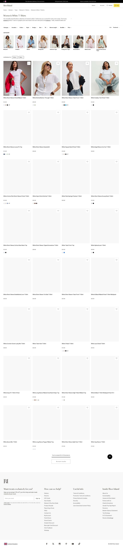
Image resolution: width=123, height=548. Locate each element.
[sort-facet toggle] (114, 27)
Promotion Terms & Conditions (81, 495)
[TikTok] (79, 544)
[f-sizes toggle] (41, 27)
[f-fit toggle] (46, 27)
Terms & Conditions (78, 493)
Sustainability (106, 495)
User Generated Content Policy (82, 505)
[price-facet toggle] (70, 27)
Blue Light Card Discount (51, 525)
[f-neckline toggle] (63, 27)
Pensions (105, 508)
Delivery (46, 493)
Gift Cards (47, 498)
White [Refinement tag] (21, 57)
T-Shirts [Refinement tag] (15, 57)
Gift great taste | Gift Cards (61, 1)
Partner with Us (107, 500)
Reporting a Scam (49, 508)
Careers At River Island (109, 498)
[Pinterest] (66, 544)
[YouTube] (73, 544)
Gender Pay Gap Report (109, 505)
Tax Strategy (106, 513)
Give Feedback (48, 528)
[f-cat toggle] (7, 27)
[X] (53, 544)
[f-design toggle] (35, 27)
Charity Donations (108, 503)
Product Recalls (48, 505)
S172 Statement (107, 515)
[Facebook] (47, 544)
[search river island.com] (92, 5)
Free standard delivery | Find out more (34, 1)
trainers (48, 20)
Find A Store (47, 518)
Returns (46, 495)
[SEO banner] (37, 19)
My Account (47, 515)
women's (6, 20)
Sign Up (38, 498)
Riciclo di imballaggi (108, 518)
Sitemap (46, 530)
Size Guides (47, 500)
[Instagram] (60, 544)
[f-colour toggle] (22, 27)
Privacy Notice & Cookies (80, 498)
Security (75, 500)
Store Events (48, 520)
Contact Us (47, 513)
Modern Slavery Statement (110, 510)
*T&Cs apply (7, 502)
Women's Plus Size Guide (51, 503)
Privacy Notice (7, 504)
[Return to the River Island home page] (9, 5)
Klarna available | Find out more (88, 1)
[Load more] (61, 461)
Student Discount (49, 523)
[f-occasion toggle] (15, 27)
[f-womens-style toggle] (28, 27)
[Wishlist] (29, 63)
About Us (105, 493)
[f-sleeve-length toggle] (54, 27)
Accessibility (76, 503)
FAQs (45, 510)
